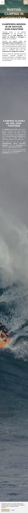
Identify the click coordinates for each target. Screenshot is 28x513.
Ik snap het (5, 510)
